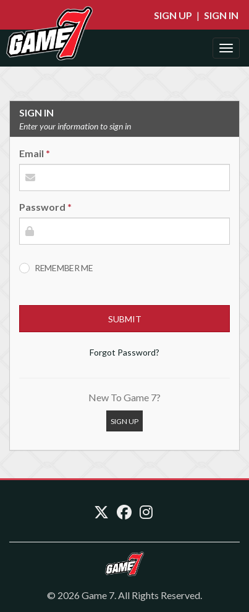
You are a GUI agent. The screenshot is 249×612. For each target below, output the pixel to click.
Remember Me (64, 268)
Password (42, 207)
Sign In (221, 15)
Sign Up (173, 15)
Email (31, 153)
